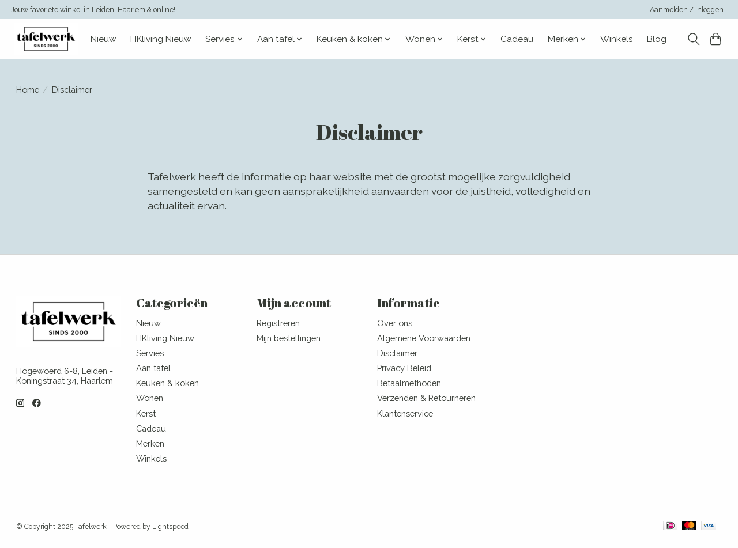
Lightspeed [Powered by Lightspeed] (170, 527)
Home (27, 90)
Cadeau (516, 39)
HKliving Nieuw (160, 39)
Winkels (616, 39)
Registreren (278, 323)
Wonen (149, 398)
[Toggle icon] (693, 39)
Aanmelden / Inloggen (687, 10)
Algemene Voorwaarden (423, 338)
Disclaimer (397, 353)
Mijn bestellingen (289, 338)
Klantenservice (405, 413)
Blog (657, 39)
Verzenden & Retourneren (426, 398)
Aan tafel (153, 368)
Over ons (394, 323)
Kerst (146, 413)
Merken (150, 443)
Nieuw (103, 39)
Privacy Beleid (404, 368)
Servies (150, 353)
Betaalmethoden (409, 383)
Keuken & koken (167, 383)
